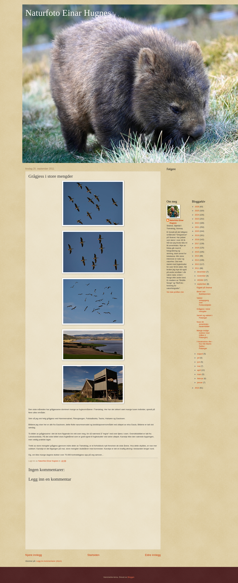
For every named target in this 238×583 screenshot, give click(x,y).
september (202, 284)
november (201, 276)
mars (199, 374)
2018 (197, 239)
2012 (197, 264)
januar (200, 382)
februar (200, 378)
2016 (197, 248)
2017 (197, 243)
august (200, 354)
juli (198, 358)
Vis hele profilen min (175, 292)
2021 (197, 227)
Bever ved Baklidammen (203, 292)
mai (199, 366)
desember (201, 272)
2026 (197, 206)
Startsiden (93, 555)
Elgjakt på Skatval (204, 287)
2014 (197, 256)
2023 (197, 219)
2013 (197, 260)
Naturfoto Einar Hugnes (68, 13)
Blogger (131, 577)
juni (199, 362)
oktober (200, 280)
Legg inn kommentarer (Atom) (49, 561)
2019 (197, 235)
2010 (197, 388)
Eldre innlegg (153, 555)
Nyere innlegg (33, 555)
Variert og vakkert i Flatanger (204, 316)
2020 (197, 231)
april (199, 370)
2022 (197, 223)
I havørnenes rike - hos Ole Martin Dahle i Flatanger (205, 345)
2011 (197, 268)
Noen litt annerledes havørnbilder (203, 324)
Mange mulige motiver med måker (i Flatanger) (203, 334)
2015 (197, 252)
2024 (197, 215)
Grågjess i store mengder (203, 310)
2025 (197, 211)
